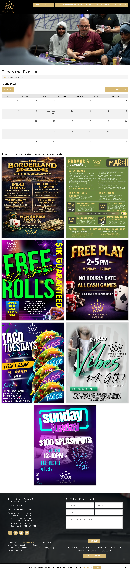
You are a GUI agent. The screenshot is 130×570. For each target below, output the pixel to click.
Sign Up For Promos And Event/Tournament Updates (83, 5)
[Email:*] (80, 512)
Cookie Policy (87, 567)
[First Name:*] (80, 505)
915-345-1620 (120, 5)
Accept (97, 567)
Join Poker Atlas (44, 5)
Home (5, 77)
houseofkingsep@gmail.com (23, 509)
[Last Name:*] (109, 505)
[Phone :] (109, 512)
